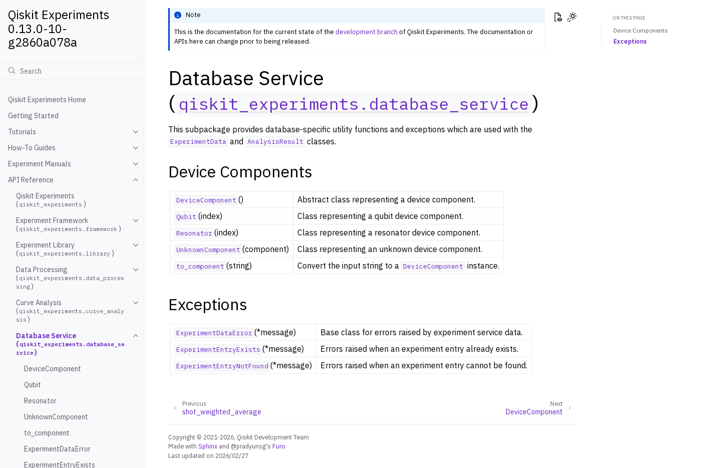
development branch (366, 32)
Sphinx (207, 446)
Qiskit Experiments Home (47, 99)
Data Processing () (70, 278)
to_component (47, 432)
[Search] (72, 71)
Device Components (640, 30)
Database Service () (70, 344)
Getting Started (33, 115)
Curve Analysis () (70, 311)
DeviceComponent (52, 368)
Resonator (40, 400)
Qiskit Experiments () (51, 199)
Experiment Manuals (39, 163)
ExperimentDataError (57, 448)
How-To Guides (32, 147)
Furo (278, 446)
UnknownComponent (56, 416)
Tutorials (22, 131)
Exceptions (630, 41)
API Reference (31, 179)
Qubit (32, 384)
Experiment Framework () (68, 224)
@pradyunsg (248, 446)
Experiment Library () (65, 249)
